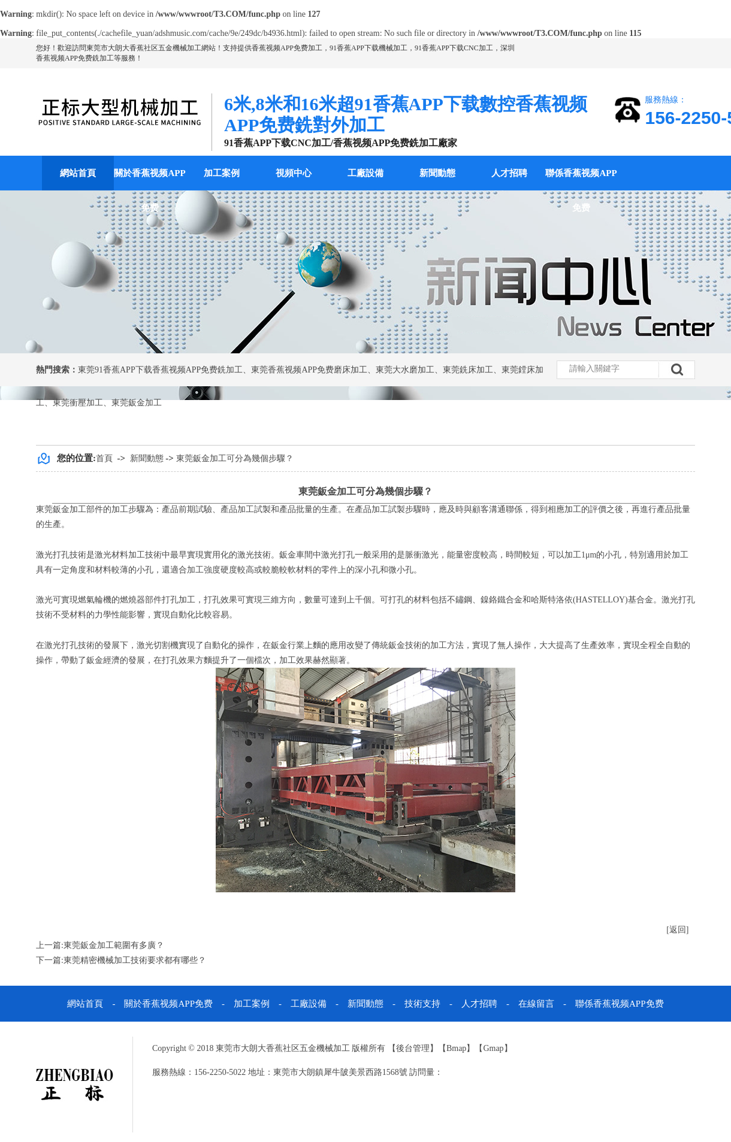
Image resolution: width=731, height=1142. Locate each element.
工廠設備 (365, 173)
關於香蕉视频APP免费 (149, 190)
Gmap (493, 1048)
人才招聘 (509, 173)
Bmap (456, 1048)
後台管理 (413, 1048)
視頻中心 (294, 173)
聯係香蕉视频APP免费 (581, 190)
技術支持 (422, 1003)
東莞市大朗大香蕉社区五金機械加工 (143, 48)
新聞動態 (437, 173)
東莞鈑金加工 (136, 402)
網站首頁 (78, 173)
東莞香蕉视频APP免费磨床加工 (309, 369)
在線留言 (536, 1003)
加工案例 (222, 173)
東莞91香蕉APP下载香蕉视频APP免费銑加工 (160, 369)
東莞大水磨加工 (405, 369)
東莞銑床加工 (468, 369)
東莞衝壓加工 (78, 402)
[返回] (677, 929)
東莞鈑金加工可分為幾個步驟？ (235, 458)
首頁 (104, 458)
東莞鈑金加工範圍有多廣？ (114, 945)
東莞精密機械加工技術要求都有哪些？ (135, 960)
